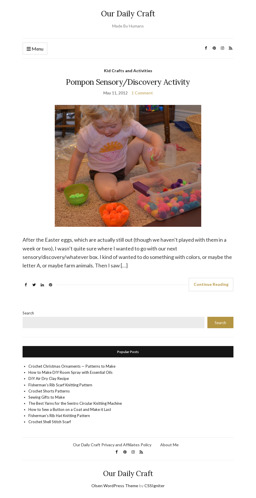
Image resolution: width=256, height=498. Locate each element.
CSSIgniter (154, 485)
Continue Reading (211, 284)
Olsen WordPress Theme (114, 485)
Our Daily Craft (128, 13)
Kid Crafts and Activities (128, 70)
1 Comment (142, 92)
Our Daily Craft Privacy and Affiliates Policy (112, 444)
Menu (35, 49)
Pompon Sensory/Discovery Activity (128, 82)
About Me (169, 444)
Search (28, 313)
